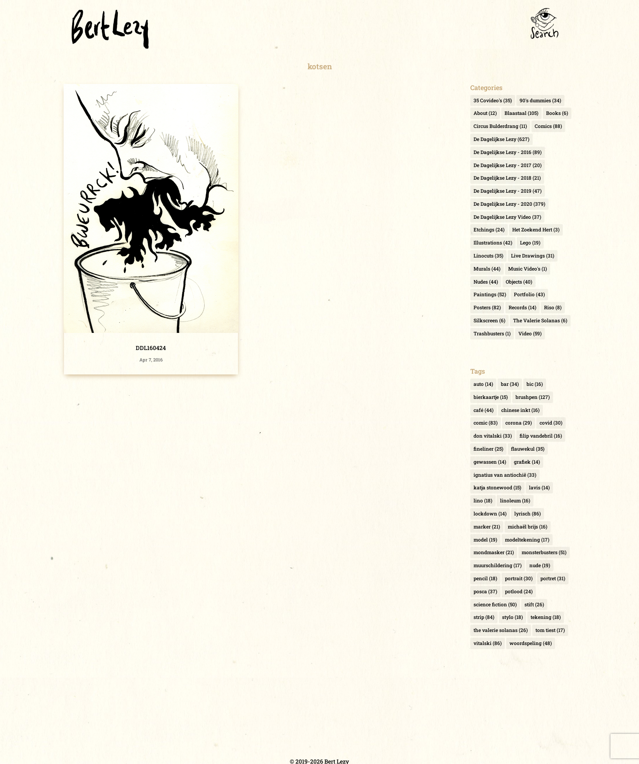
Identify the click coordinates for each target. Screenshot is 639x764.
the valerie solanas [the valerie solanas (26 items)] (501, 630)
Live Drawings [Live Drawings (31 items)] (532, 255)
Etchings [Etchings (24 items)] (489, 229)
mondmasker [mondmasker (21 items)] (494, 552)
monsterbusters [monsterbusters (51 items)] (544, 552)
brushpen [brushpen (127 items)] (533, 397)
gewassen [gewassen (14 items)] (490, 461)
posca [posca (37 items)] (485, 591)
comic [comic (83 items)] (486, 422)
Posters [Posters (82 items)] (487, 307)
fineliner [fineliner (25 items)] (488, 448)
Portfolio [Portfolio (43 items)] (529, 294)
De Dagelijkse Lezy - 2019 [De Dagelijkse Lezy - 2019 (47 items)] (508, 190)
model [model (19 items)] (485, 539)
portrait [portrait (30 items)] (519, 578)
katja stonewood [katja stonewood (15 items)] (497, 487)
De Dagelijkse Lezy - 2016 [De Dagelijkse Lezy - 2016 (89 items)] (508, 152)
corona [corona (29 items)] (518, 422)
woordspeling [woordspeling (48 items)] (530, 643)
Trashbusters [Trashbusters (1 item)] (492, 333)
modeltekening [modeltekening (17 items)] (527, 539)
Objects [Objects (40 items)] (519, 281)
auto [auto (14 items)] (483, 384)
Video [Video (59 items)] (530, 333)
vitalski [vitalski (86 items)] (488, 643)
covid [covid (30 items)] (551, 422)
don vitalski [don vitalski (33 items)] (493, 435)
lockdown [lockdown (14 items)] (490, 513)
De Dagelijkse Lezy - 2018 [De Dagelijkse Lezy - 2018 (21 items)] (507, 177)
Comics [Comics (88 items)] (548, 126)
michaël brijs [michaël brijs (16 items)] (527, 526)
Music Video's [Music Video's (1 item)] (527, 268)
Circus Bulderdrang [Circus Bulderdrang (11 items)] (500, 126)
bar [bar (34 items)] (510, 384)
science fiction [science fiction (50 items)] (495, 604)
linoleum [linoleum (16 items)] (515, 500)
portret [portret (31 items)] (552, 578)
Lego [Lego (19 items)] (530, 242)
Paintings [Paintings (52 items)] (490, 294)
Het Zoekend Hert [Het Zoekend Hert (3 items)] (536, 229)
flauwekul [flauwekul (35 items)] (527, 448)
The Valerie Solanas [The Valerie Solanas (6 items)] (540, 320)
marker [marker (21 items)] (487, 526)
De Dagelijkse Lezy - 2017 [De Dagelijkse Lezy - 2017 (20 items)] (508, 165)
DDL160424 (151, 348)
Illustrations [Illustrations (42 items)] (493, 242)
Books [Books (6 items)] (557, 113)
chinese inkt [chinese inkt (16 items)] (520, 410)
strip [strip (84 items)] (484, 617)
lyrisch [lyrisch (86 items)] (527, 513)
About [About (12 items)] (485, 113)
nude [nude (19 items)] (539, 565)
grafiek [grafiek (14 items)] (527, 461)
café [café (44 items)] (484, 410)
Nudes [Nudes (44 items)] (486, 281)
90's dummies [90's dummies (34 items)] (540, 100)
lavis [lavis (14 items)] (539, 487)
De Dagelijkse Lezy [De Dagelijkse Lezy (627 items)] (501, 139)
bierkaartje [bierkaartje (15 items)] (491, 397)
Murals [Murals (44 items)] (487, 268)
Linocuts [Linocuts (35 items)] (488, 255)
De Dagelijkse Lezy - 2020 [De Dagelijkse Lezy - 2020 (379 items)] (509, 203)
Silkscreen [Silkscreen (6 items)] (489, 320)
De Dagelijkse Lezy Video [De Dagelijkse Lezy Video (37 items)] (507, 217)
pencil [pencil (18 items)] (485, 578)
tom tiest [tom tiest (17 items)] (550, 630)
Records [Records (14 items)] (522, 307)
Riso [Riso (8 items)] (553, 307)
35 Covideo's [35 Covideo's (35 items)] (493, 100)
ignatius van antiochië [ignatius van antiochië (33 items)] (505, 474)
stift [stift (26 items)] (534, 604)
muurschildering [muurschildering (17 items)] (498, 565)
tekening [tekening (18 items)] (546, 617)
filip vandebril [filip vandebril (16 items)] (541, 435)
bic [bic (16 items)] (535, 384)
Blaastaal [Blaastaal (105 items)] (521, 113)
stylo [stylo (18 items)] (512, 617)
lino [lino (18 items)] (483, 500)
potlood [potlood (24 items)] (519, 591)
